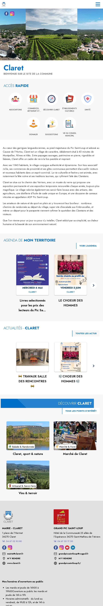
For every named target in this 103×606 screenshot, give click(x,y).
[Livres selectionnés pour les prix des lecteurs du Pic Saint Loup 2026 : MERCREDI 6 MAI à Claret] (33, 292)
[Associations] (15, 109)
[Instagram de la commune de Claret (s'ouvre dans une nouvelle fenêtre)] (11, 14)
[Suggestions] (51, 134)
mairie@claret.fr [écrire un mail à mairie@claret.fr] (15, 553)
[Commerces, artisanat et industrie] (33, 109)
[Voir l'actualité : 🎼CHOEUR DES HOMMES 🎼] (70, 357)
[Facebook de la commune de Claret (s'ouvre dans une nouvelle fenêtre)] (6, 14)
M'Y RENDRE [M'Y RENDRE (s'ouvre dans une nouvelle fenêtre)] (13, 558)
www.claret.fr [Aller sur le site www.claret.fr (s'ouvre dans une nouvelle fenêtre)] (13, 563)
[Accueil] (3, 4)
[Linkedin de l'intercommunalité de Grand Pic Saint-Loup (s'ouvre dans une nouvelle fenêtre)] (73, 549)
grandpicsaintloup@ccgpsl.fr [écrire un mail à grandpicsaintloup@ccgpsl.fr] (73, 553)
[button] (93, 285)
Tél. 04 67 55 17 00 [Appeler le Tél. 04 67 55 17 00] (63, 541)
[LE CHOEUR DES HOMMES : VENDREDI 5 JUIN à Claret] (71, 292)
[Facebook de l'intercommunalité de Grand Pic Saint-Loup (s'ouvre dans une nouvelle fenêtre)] (56, 549)
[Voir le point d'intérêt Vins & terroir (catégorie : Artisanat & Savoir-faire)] (27, 475)
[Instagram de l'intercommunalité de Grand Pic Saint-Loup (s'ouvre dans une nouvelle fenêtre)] (61, 549)
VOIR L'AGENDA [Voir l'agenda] (88, 245)
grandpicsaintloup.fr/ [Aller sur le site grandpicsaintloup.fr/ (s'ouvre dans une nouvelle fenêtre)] (70, 563)
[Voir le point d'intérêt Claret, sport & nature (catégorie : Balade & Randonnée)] (27, 435)
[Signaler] (33, 134)
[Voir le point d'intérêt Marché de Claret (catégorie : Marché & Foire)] (75, 435)
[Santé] (87, 109)
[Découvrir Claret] (51, 109)
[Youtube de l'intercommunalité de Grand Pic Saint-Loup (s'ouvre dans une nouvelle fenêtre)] (67, 549)
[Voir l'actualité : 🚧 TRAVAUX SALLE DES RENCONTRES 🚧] (32, 357)
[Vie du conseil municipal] (69, 134)
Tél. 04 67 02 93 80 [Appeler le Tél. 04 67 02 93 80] (12, 541)
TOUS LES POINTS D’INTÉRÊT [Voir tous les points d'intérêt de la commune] (81, 410)
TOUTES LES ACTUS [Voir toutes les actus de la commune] (86, 333)
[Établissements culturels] (69, 109)
